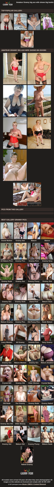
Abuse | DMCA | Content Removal (34, 484)
